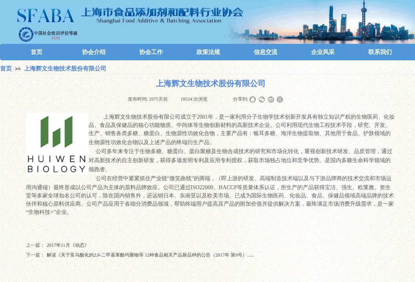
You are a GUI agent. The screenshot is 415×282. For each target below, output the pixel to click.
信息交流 (265, 52)
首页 (36, 52)
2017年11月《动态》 (57, 245)
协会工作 (151, 52)
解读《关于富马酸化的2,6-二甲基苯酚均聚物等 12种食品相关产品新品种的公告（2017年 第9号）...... (140, 255)
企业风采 (323, 52)
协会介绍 (94, 52)
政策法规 (208, 52)
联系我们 (380, 52)
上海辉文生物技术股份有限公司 (65, 68)
